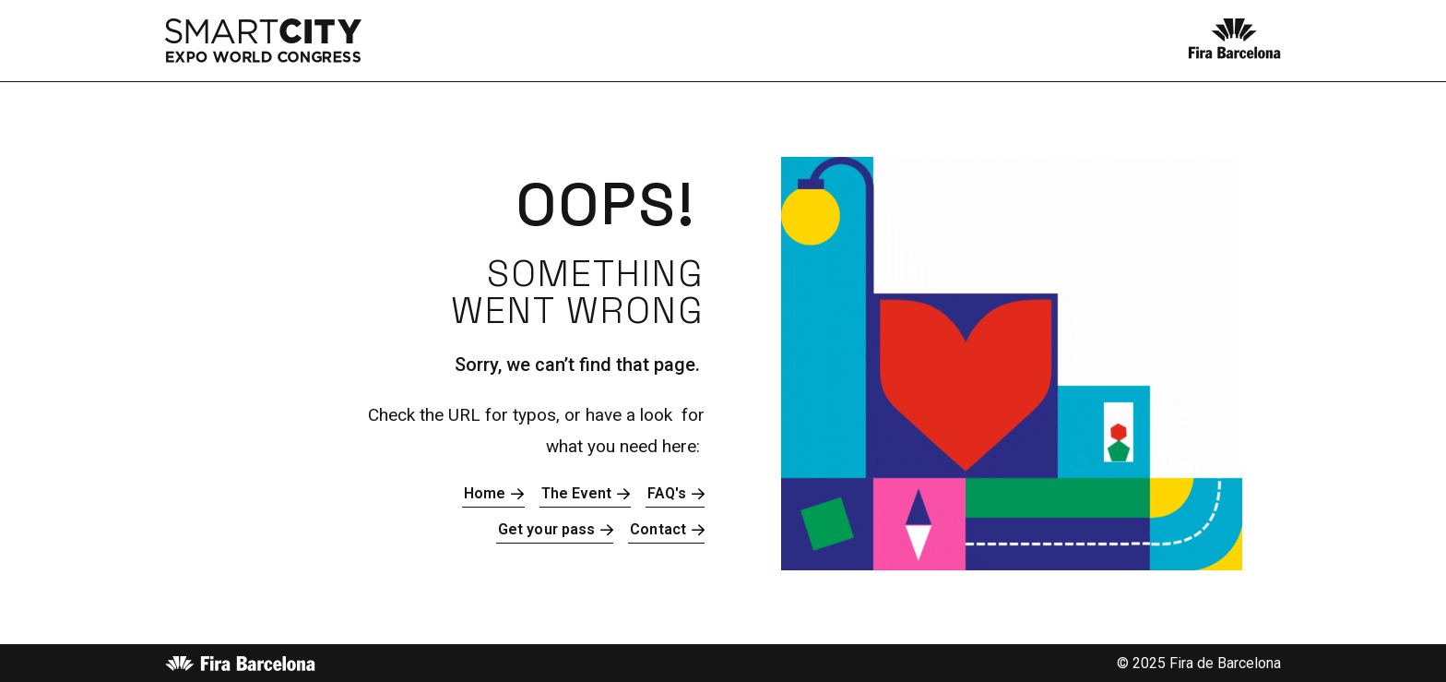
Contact (658, 529)
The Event (576, 493)
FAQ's (667, 493)
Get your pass (546, 529)
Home (484, 493)
